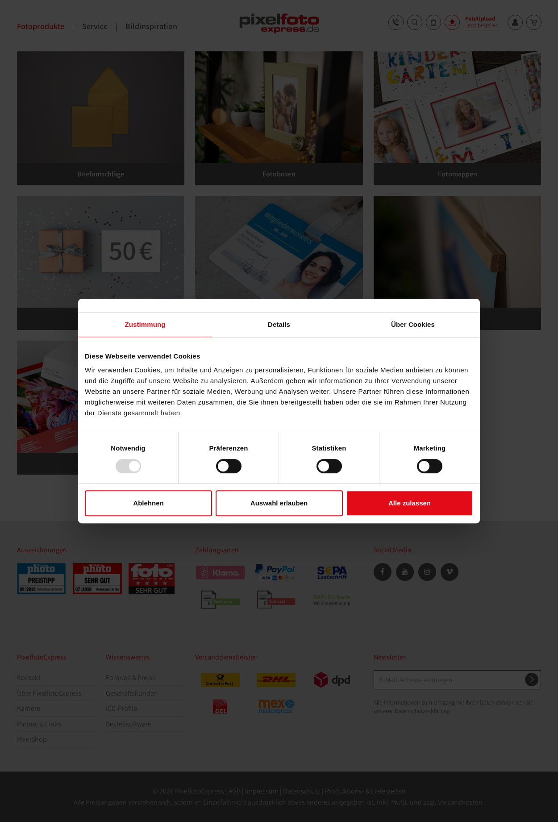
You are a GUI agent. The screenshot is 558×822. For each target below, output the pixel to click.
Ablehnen (148, 503)
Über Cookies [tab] (413, 324)
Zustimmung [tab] (145, 324)
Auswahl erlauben (279, 503)
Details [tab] (279, 324)
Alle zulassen (409, 503)
